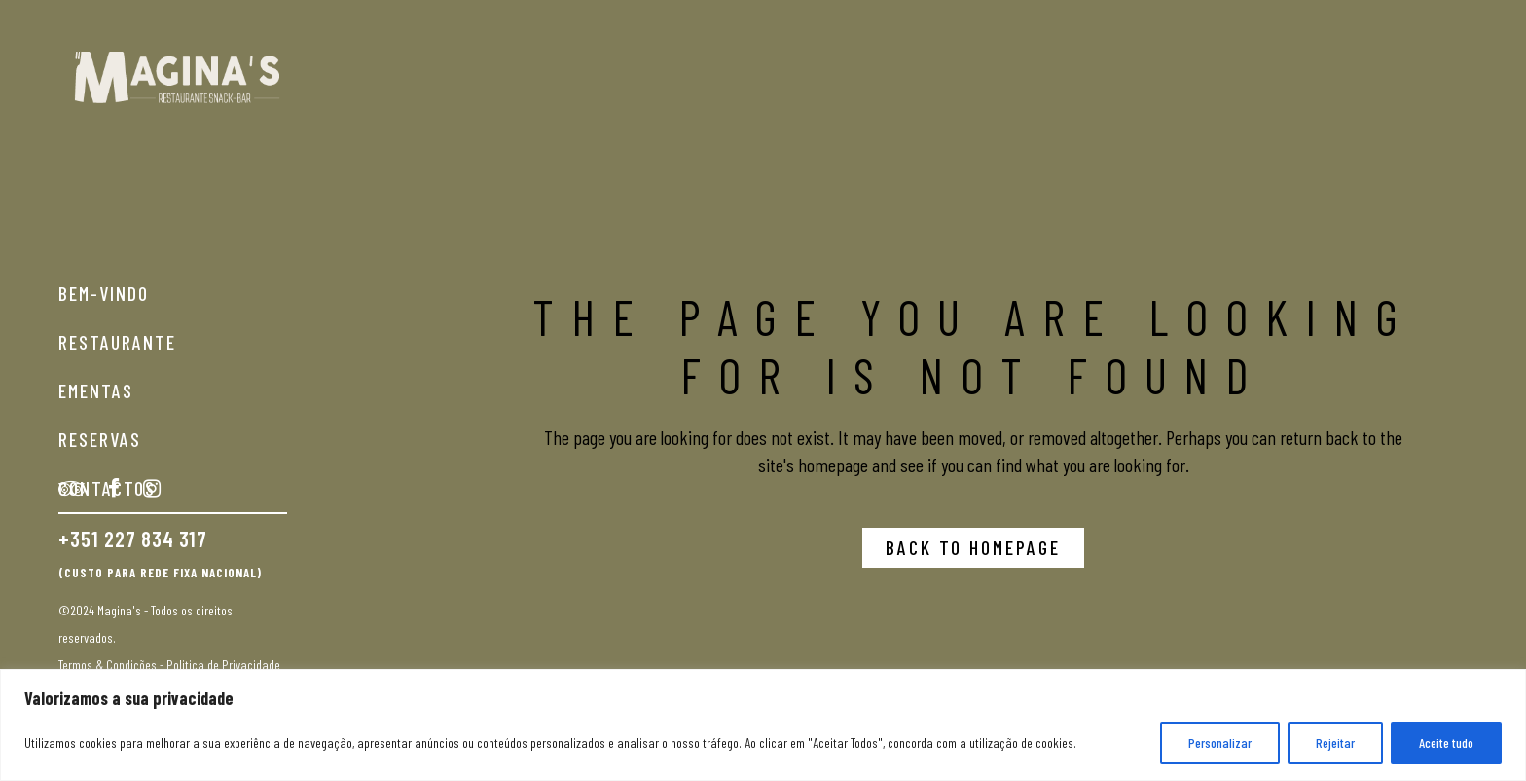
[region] (763, 725)
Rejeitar (1335, 742)
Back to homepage (973, 547)
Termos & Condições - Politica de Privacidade (169, 664)
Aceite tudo (1446, 742)
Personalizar (1220, 742)
